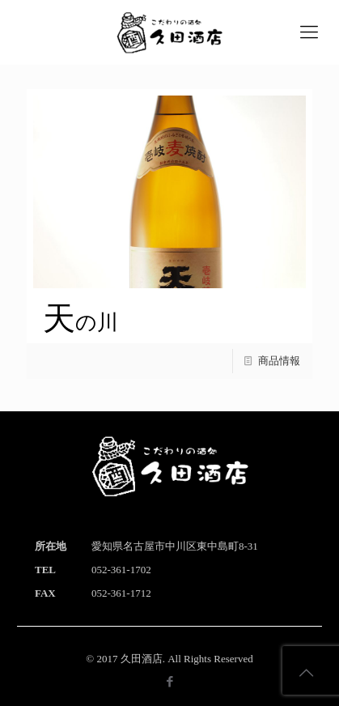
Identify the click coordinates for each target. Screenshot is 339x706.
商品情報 (279, 361)
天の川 (80, 322)
